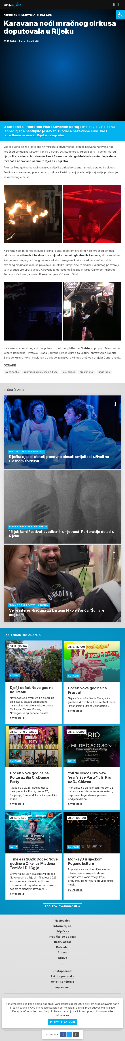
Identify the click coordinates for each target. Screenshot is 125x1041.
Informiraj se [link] (62, 925)
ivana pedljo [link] (12, 372)
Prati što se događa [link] (62, 935)
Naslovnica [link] (62, 920)
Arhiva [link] (62, 957)
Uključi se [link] (62, 930)
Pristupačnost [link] (63, 970)
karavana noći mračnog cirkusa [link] (41, 372)
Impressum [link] (63, 986)
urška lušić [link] (104, 372)
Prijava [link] (62, 951)
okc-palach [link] (68, 372)
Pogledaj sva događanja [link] (62, 905)
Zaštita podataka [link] (62, 975)
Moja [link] (12, 4)
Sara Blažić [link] (32, 41)
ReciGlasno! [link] (62, 941)
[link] (120, 14)
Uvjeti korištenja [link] (62, 981)
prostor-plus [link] (87, 372)
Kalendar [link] (62, 946)
